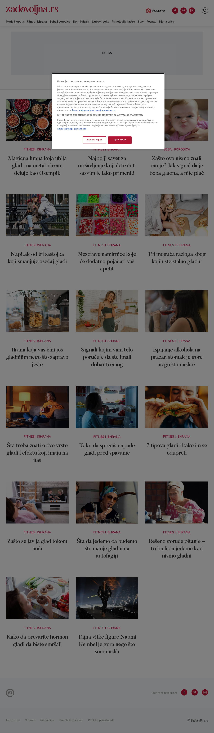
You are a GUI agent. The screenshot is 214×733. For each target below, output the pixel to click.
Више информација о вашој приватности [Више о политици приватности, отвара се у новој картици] (93, 110)
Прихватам (120, 140)
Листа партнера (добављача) (72, 129)
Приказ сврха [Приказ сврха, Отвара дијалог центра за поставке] (94, 140)
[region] (108, 111)
